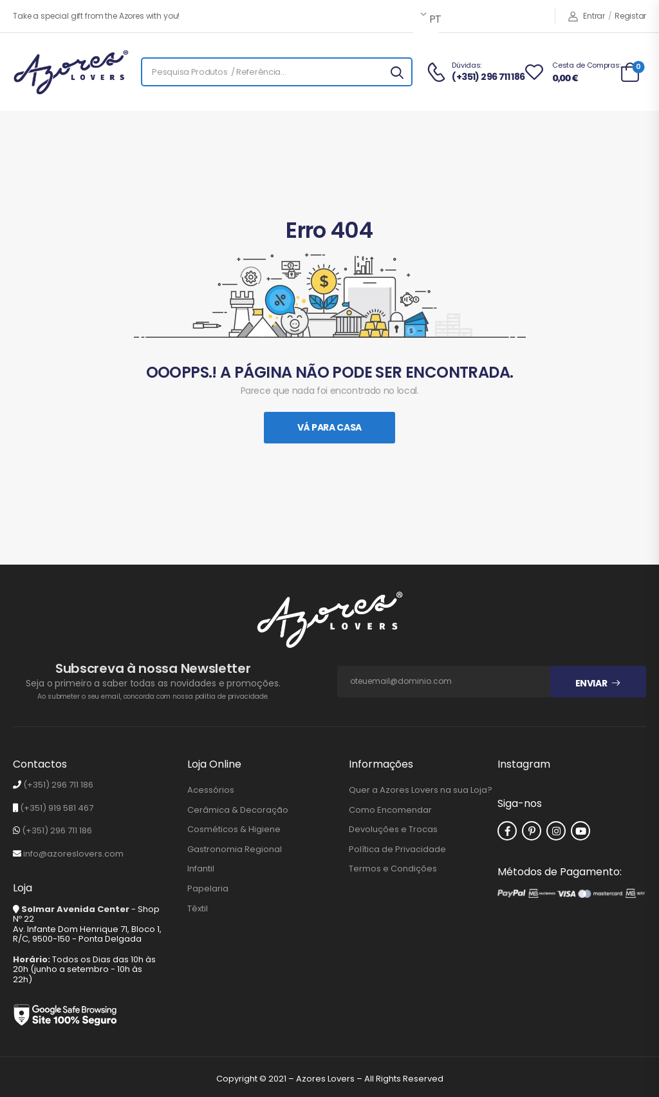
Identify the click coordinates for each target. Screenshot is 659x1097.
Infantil (200, 869)
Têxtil (197, 909)
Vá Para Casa (329, 427)
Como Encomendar (390, 810)
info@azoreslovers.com (73, 854)
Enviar (591, 683)
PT (433, 19)
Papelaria (207, 889)
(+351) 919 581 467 (56, 808)
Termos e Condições (393, 869)
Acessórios (210, 790)
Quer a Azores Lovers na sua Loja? (420, 790)
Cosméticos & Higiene (234, 829)
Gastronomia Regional (234, 849)
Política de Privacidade (397, 849)
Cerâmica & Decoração (237, 810)
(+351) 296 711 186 (58, 785)
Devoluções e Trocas (393, 829)
